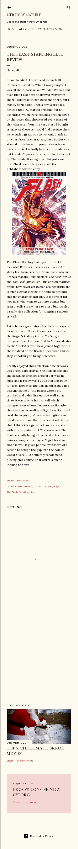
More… (60, 29)
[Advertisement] (39, 654)
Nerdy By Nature (24, 14)
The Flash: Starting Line (21, 492)
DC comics (39, 486)
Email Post (23, 480)
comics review (23, 486)
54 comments (25, 760)
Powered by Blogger (39, 836)
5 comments (30, 801)
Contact (45, 29)
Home (12, 29)
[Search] (68, 6)
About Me (27, 29)
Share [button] (10, 480)
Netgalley (53, 486)
